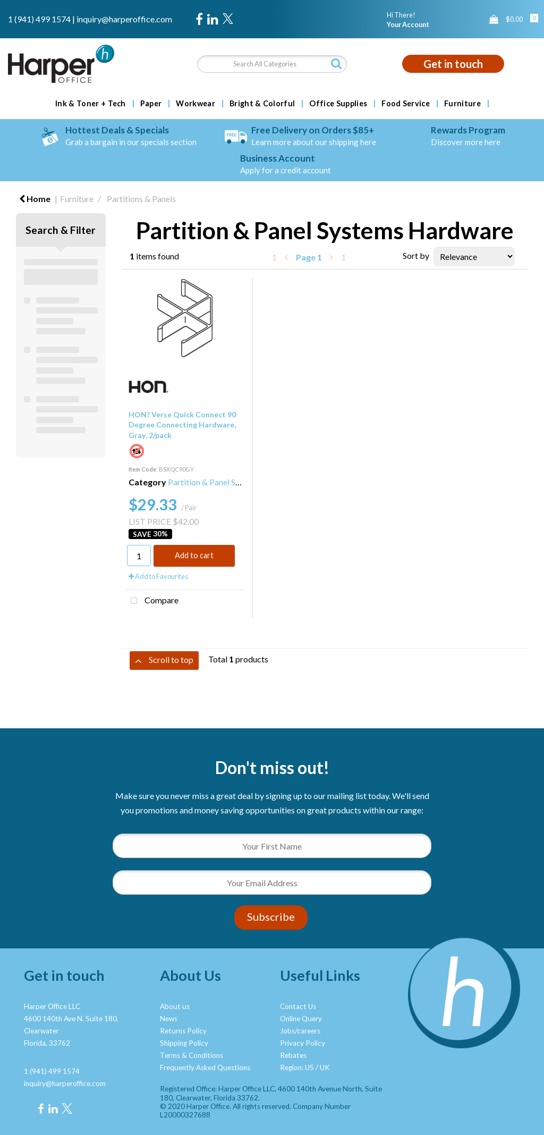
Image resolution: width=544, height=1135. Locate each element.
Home (34, 199)
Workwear (195, 103)
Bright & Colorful (262, 103)
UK (325, 1067)
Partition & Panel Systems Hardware (234, 482)
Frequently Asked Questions (205, 1067)
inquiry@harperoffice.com (124, 19)
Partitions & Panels (141, 199)
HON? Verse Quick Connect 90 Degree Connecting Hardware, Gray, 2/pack (182, 424)
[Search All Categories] (271, 64)
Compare (152, 601)
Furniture (462, 103)
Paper (151, 103)
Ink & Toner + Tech (90, 103)
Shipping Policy (184, 1043)
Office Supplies (338, 103)
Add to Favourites (158, 576)
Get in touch (453, 63)
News (168, 1018)
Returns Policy (183, 1031)
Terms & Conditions (191, 1055)
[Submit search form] (336, 63)
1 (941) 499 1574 (39, 19)
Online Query (301, 1018)
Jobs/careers (300, 1031)
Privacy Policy (302, 1043)
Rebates (293, 1055)
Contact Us (298, 1006)
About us (175, 1006)
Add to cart (194, 555)
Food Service (405, 103)
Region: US (297, 1067)
